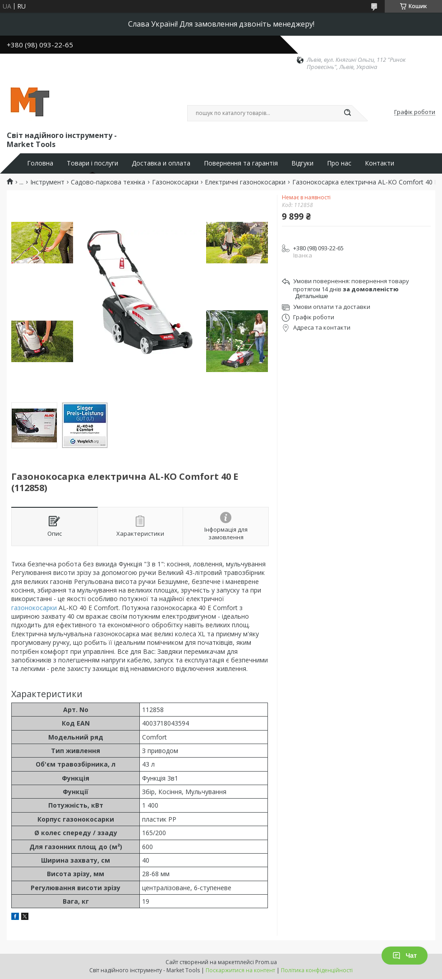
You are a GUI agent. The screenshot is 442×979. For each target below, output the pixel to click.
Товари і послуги (92, 163)
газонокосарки (34, 607)
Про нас (339, 163)
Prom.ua (266, 962)
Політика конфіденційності (317, 970)
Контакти (379, 163)
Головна (40, 163)
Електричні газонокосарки (245, 182)
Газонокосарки (175, 182)
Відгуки (302, 163)
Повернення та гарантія (241, 163)
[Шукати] (347, 113)
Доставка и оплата (161, 163)
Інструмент (47, 182)
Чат (404, 955)
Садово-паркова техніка (108, 182)
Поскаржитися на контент (240, 970)
